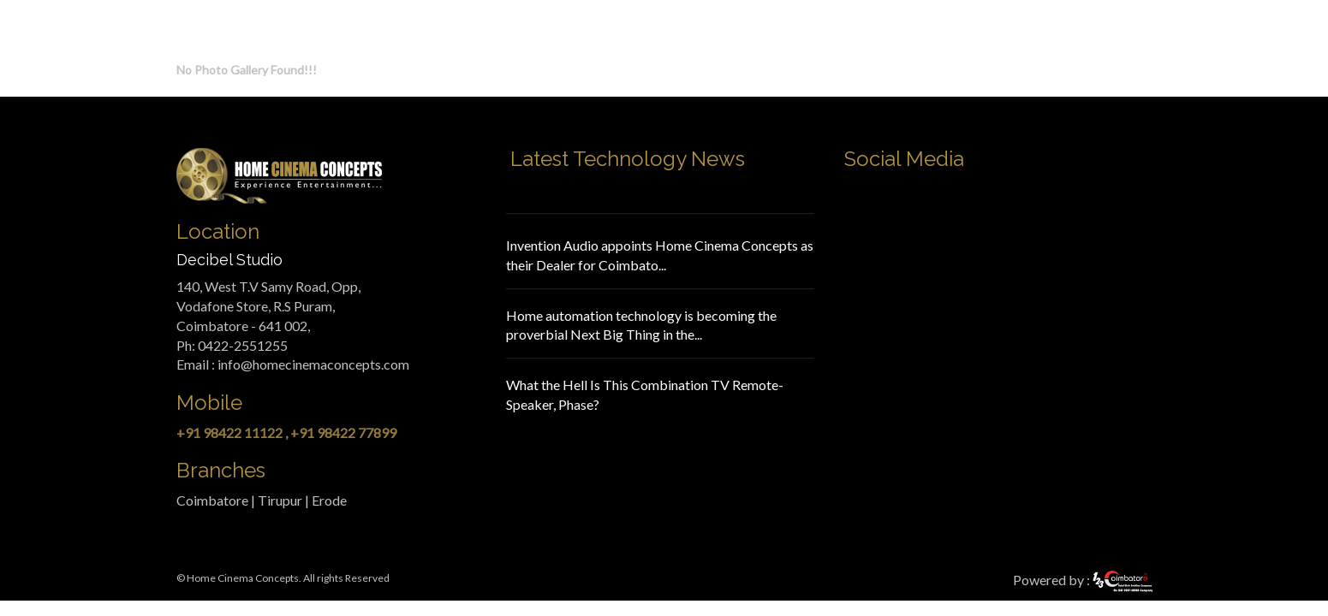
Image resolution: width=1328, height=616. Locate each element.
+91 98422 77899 (343, 432)
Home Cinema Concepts (243, 578)
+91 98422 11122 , (232, 432)
